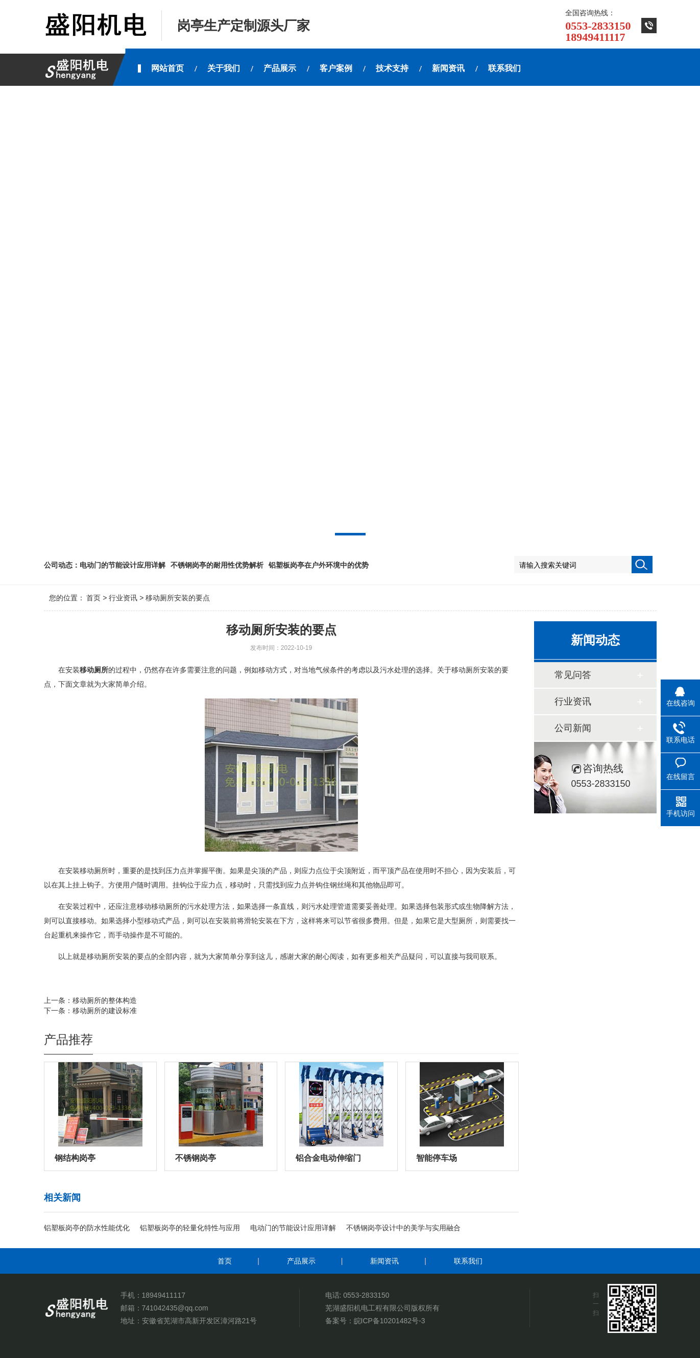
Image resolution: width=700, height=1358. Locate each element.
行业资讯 (123, 598)
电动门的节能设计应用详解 (122, 565)
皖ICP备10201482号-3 (389, 1321)
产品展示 (301, 1261)
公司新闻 (572, 728)
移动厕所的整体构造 (105, 1000)
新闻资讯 (384, 1261)
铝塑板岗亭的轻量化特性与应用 (190, 1228)
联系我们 (468, 1261)
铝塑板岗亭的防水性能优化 (87, 1228)
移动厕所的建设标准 (105, 1010)
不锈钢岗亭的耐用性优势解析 (217, 565)
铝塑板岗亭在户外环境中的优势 (319, 565)
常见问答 (572, 675)
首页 (93, 598)
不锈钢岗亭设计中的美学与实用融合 (403, 1228)
